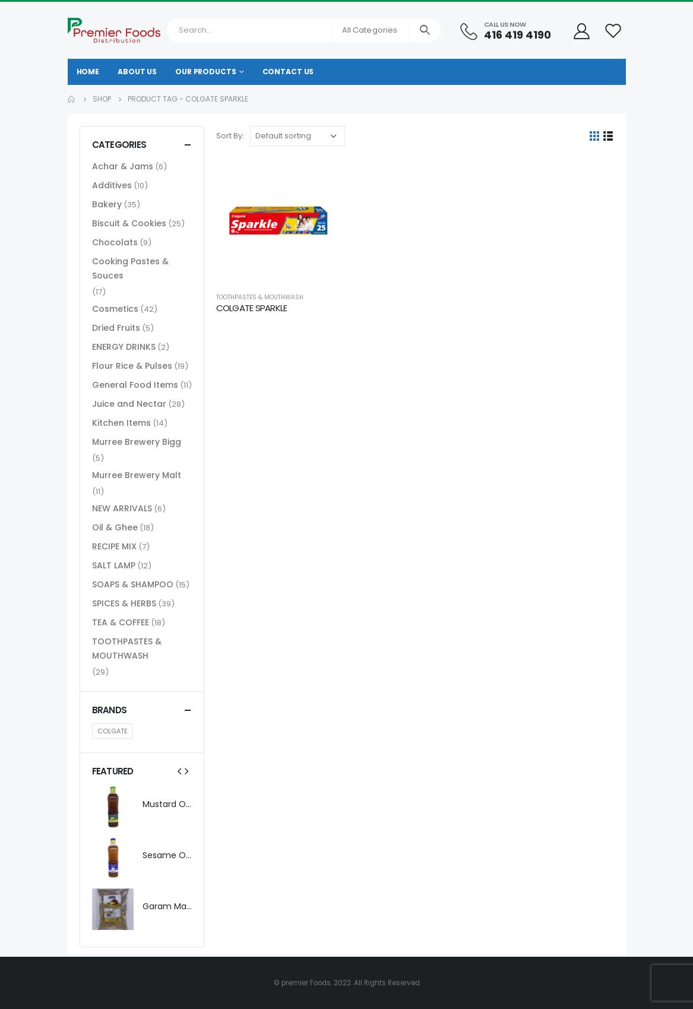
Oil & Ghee (115, 527)
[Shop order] (297, 136)
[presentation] (179, 771)
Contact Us (288, 72)
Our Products (205, 72)
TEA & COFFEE (120, 622)
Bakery (107, 204)
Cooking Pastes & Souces (130, 268)
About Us (137, 72)
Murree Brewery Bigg (136, 442)
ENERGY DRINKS (124, 347)
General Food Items (135, 385)
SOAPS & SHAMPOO (132, 584)
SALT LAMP (113, 565)
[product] (278, 220)
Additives (112, 185)
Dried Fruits (116, 328)
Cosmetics (115, 309)
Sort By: (230, 135)
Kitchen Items (121, 423)
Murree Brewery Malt (136, 475)
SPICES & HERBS (124, 603)
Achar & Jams (122, 166)
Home (88, 72)
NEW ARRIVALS (122, 508)
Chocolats (115, 242)
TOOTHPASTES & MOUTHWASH (259, 297)
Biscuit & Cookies (129, 223)
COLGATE (112, 731)
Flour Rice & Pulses (132, 366)
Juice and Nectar (129, 404)
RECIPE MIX (114, 546)
